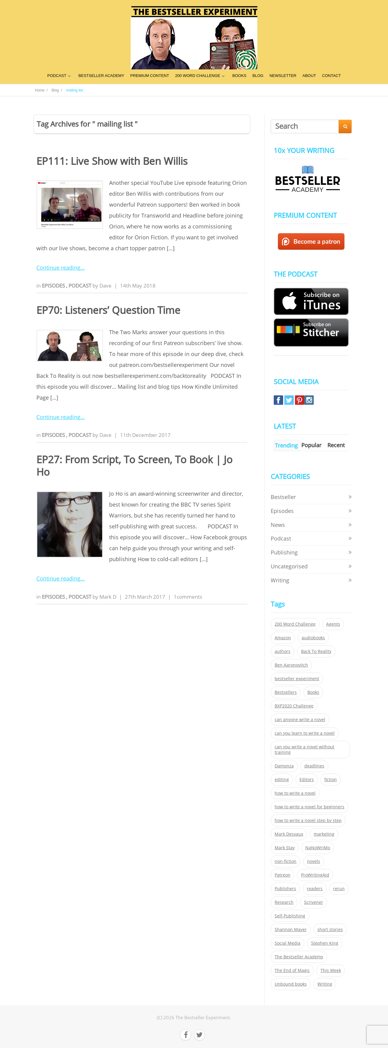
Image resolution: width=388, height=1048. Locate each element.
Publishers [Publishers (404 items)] (285, 888)
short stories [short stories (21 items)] (330, 929)
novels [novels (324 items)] (313, 861)
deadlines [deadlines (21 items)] (314, 766)
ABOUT (309, 75)
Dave (105, 285)
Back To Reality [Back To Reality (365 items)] (316, 651)
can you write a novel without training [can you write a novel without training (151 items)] (304, 749)
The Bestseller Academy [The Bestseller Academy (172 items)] (299, 957)
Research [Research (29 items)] (284, 902)
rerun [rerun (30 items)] (339, 888)
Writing (280, 580)
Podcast (80, 285)
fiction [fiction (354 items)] (330, 779)
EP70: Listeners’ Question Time (108, 310)
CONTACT (331, 75)
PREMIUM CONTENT (149, 75)
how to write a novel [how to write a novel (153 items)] (295, 793)
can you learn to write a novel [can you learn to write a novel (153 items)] (305, 733)
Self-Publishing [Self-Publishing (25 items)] (290, 916)
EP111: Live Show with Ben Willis (112, 161)
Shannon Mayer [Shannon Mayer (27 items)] (291, 929)
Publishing (284, 552)
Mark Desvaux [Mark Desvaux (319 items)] (289, 834)
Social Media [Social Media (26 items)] (287, 943)
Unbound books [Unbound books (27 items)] (291, 984)
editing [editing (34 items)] (282, 779)
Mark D (107, 596)
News (278, 524)
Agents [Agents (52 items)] (333, 624)
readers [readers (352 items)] (315, 888)
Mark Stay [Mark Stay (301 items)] (285, 847)
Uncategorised (289, 566)
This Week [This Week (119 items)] (330, 970)
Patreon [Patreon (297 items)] (282, 875)
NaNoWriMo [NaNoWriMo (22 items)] (317, 847)
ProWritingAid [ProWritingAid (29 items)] (315, 875)
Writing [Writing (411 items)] (324, 984)
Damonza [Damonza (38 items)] (284, 766)
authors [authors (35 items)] (282, 651)
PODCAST (56, 75)
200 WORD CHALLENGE (197, 75)
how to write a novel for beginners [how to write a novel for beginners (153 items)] (309, 807)
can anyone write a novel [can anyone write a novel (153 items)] (300, 719)
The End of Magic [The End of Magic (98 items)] (292, 970)
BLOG (258, 75)
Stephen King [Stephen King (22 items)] (324, 943)
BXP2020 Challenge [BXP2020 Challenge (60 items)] (294, 706)
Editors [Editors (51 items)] (306, 779)
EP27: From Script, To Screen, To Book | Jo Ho (134, 466)
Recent (336, 445)
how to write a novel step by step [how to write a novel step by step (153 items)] (308, 820)
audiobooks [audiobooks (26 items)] (313, 637)
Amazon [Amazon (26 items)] (283, 637)
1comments (188, 596)
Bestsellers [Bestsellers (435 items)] (286, 692)
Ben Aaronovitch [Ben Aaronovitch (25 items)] (291, 665)
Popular (311, 445)
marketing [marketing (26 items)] (324, 834)
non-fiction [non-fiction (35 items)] (285, 861)
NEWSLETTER (282, 75)
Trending (286, 445)
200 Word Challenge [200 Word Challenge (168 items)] (295, 624)
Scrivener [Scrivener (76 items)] (313, 902)
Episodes (54, 285)
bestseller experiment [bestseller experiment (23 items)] (297, 678)
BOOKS (239, 75)
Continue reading (58, 267)
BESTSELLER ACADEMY (101, 75)
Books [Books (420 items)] (313, 692)
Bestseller (283, 497)
